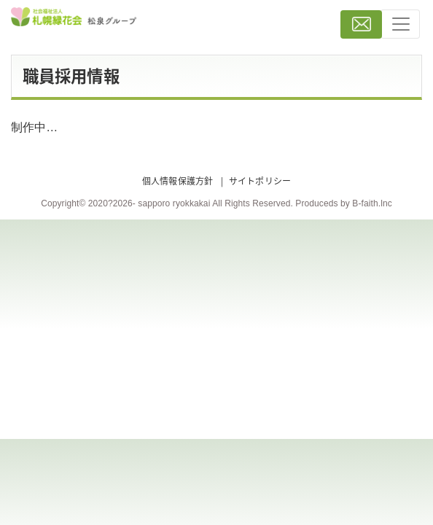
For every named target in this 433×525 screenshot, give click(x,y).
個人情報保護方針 (177, 180)
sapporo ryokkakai (174, 203)
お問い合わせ (361, 24)
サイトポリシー (260, 180)
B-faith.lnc (371, 203)
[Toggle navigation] (400, 24)
